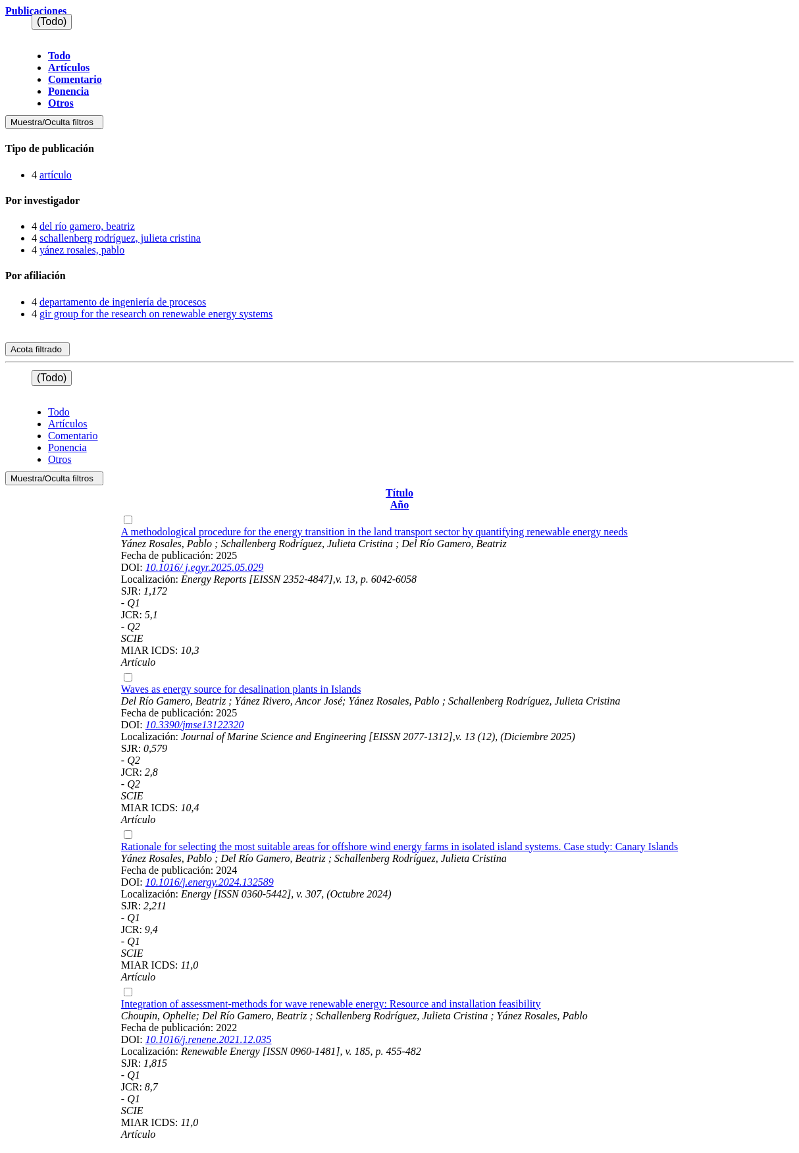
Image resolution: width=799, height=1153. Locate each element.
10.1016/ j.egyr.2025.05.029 (204, 567)
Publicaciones (35, 10)
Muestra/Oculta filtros (54, 122)
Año (399, 504)
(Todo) (51, 21)
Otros (61, 103)
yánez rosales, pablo (81, 249)
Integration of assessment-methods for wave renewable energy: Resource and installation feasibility (331, 1003)
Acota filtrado (37, 349)
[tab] (399, 149)
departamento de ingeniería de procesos (122, 302)
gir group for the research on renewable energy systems (155, 313)
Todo (59, 55)
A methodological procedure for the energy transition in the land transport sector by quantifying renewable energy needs (374, 531)
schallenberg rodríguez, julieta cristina (120, 238)
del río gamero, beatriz (87, 226)
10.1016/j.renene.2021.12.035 (208, 1039)
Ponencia (68, 91)
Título (399, 492)
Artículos (69, 67)
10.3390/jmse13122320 (194, 724)
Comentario (75, 79)
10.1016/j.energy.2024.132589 (209, 882)
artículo (55, 174)
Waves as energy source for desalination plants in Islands (241, 689)
